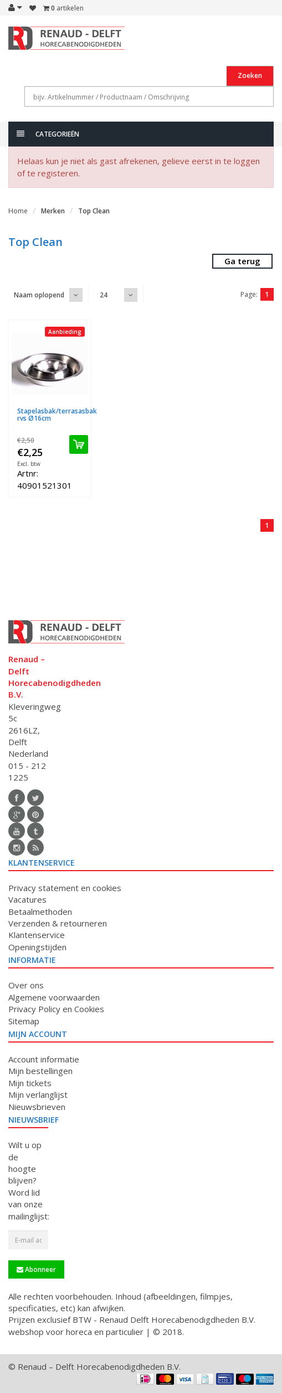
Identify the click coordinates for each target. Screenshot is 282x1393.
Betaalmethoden (40, 911)
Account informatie (43, 1059)
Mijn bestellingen (40, 1070)
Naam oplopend (39, 295)
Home (18, 211)
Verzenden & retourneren (57, 923)
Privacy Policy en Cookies (56, 1008)
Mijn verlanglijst (38, 1094)
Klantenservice (36, 934)
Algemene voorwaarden (54, 997)
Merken (53, 211)
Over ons (26, 985)
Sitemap (23, 1021)
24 (103, 295)
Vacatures (27, 899)
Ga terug (242, 260)
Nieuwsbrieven (36, 1106)
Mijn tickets (30, 1082)
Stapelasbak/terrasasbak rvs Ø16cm (57, 414)
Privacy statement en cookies (64, 887)
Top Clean (94, 211)
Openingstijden (37, 946)
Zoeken (250, 75)
